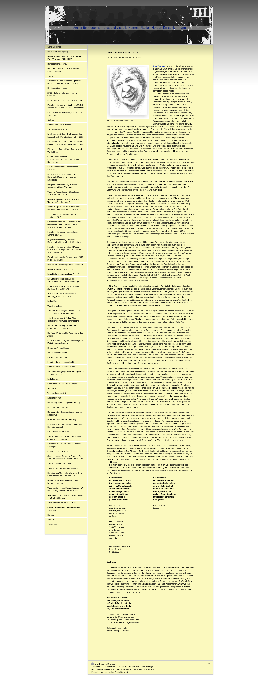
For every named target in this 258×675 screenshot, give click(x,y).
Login (207, 663)
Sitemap (111, 664)
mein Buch (121, 628)
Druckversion (99, 664)
